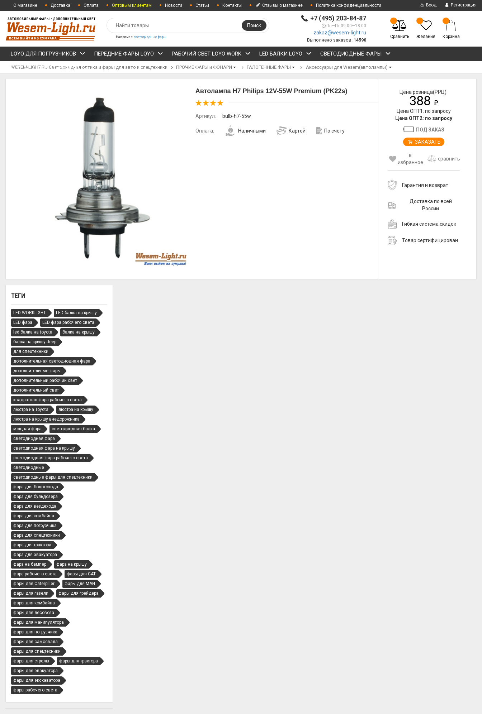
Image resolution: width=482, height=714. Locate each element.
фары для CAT (81, 573)
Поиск (254, 25)
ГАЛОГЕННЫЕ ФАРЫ (269, 67)
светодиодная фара (34, 438)
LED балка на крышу (76, 312)
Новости (173, 5)
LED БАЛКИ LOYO (285, 55)
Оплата (91, 5)
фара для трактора (32, 544)
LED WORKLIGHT (29, 312)
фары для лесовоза (33, 612)
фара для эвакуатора (35, 554)
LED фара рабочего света (68, 322)
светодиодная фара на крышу (44, 448)
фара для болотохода (35, 486)
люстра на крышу (75, 409)
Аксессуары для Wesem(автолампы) (347, 67)
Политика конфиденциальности (348, 5)
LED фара (22, 322)
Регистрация (460, 5)
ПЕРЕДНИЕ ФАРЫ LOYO (128, 55)
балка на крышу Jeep (34, 341)
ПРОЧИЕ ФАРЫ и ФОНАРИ (49, 69)
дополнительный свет (36, 390)
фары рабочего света (35, 690)
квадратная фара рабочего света (47, 399)
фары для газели (30, 593)
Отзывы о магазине (279, 5)
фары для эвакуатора (35, 670)
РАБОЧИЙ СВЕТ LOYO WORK (211, 55)
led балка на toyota (32, 332)
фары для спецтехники (37, 651)
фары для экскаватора (36, 680)
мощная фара (27, 428)
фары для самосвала (35, 641)
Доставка (60, 5)
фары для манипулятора (38, 622)
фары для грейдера (78, 593)
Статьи (202, 5)
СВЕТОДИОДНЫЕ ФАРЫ (355, 55)
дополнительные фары (37, 370)
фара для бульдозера (35, 496)
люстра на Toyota (30, 409)
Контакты (232, 5)
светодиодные (28, 467)
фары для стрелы (31, 660)
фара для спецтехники (36, 535)
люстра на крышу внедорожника (46, 419)
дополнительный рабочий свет (45, 380)
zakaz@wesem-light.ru (339, 32)
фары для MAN (80, 583)
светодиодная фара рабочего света (50, 457)
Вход (427, 5)
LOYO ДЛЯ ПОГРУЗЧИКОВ (48, 55)
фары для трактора (78, 660)
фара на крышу (71, 564)
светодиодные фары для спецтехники (53, 477)
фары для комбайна (34, 602)
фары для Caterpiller (34, 583)
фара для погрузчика (35, 525)
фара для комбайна (33, 515)
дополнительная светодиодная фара (51, 361)
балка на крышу (78, 332)
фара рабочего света (35, 573)
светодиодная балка (73, 428)
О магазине (25, 5)
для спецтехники (30, 351)
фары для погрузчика (35, 631)
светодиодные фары (150, 37)
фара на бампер (29, 564)
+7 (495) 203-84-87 (338, 18)
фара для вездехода (34, 506)
